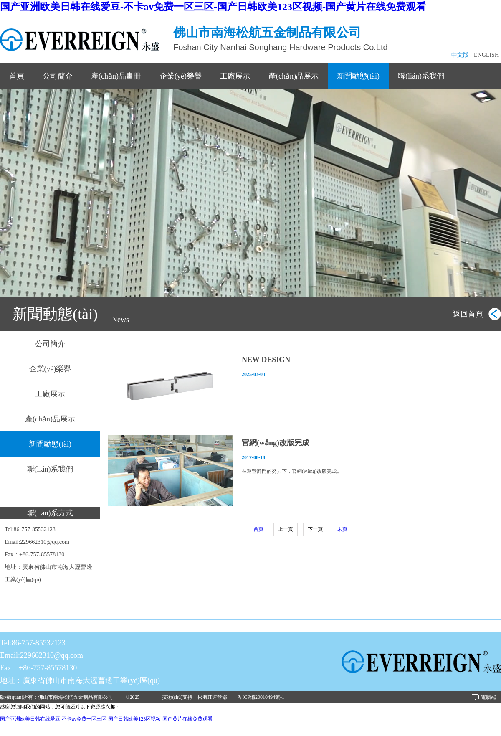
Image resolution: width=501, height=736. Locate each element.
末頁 (342, 529)
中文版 (460, 55)
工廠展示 (235, 76)
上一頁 (285, 529)
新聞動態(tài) (358, 76)
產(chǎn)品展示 (293, 76)
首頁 (16, 76)
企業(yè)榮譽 (180, 76)
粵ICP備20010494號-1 (260, 697)
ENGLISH (486, 55)
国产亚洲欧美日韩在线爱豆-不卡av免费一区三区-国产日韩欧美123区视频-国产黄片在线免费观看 (213, 6)
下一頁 (315, 529)
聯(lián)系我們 (421, 76)
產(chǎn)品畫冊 (116, 76)
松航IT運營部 (212, 697)
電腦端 (488, 697)
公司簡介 (58, 76)
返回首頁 (468, 314)
